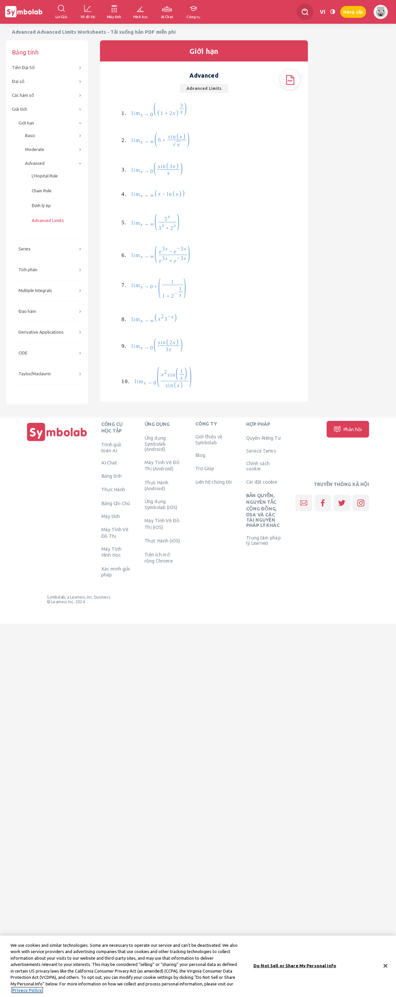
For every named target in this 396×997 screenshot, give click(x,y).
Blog (200, 455)
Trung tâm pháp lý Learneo (263, 540)
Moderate (34, 149)
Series (24, 248)
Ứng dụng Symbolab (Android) (155, 443)
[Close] (385, 970)
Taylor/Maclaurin (34, 373)
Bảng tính (111, 475)
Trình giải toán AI (111, 447)
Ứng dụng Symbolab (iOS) (161, 504)
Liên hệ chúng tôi (213, 481)
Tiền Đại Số (23, 67)
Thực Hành (113, 489)
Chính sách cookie (258, 466)
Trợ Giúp (204, 468)
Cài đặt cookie (261, 481)
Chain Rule (41, 190)
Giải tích (19, 109)
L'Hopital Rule (45, 175)
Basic (30, 135)
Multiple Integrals (35, 290)
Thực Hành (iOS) (162, 540)
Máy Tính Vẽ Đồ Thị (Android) (162, 465)
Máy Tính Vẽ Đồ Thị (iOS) (162, 524)
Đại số (18, 81)
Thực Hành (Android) (157, 485)
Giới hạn (26, 123)
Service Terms (261, 451)
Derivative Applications (41, 332)
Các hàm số (23, 95)
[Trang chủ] (57, 441)
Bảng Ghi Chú (115, 503)
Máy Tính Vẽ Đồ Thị (115, 532)
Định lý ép (41, 205)
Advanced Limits (48, 220)
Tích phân (27, 269)
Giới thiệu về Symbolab (208, 439)
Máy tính (110, 516)
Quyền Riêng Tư (263, 437)
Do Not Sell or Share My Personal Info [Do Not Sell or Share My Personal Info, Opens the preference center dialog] (294, 969)
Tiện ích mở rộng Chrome (159, 558)
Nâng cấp (353, 12)
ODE (22, 353)
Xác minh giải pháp (115, 571)
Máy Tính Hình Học (111, 552)
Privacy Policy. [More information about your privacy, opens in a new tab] (27, 994)
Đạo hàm (27, 311)
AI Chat (109, 462)
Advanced (35, 163)
